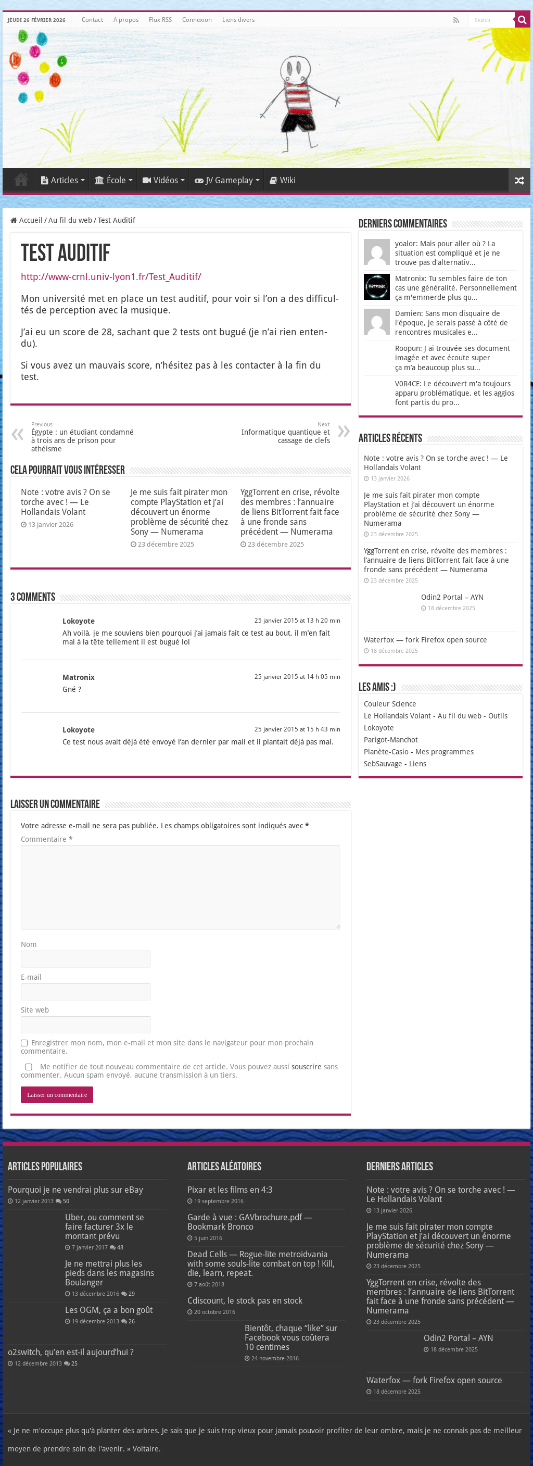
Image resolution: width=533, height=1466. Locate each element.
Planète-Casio (386, 752)
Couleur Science (390, 704)
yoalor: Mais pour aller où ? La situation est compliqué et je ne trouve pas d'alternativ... (447, 253)
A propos (125, 19)
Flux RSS (160, 19)
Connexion (197, 19)
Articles (59, 180)
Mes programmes (444, 752)
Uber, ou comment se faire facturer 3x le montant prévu (104, 1226)
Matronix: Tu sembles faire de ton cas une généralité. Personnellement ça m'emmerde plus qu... (456, 287)
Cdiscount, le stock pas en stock (244, 1301)
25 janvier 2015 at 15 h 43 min (297, 729)
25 (74, 1363)
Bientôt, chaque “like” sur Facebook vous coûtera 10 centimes (291, 1337)
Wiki (283, 180)
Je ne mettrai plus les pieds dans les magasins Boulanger (109, 1273)
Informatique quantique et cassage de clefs (276, 433)
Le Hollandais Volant (397, 716)
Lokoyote (78, 621)
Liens (417, 764)
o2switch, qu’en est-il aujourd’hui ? (71, 1352)
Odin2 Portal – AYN (452, 597)
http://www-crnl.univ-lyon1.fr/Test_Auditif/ (111, 276)
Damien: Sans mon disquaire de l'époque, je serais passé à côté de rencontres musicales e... (451, 322)
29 (132, 1294)
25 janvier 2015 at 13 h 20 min (297, 620)
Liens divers (238, 19)
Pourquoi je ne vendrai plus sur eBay (75, 1190)
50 (66, 1201)
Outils (497, 716)
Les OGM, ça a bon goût (109, 1310)
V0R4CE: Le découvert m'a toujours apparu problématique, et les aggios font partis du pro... (454, 393)
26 (132, 1321)
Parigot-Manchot (391, 740)
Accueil (21, 179)
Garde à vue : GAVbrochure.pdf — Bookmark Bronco (249, 1222)
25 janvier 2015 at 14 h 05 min (297, 676)
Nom (29, 944)
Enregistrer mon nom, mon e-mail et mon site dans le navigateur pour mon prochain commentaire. (167, 1047)
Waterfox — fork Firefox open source (425, 640)
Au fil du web (70, 220)
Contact (92, 19)
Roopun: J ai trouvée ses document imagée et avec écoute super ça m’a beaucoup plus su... (452, 358)
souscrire (306, 1067)
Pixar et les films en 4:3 (230, 1190)
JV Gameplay (224, 180)
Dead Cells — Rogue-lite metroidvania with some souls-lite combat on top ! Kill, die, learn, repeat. (261, 1263)
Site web (35, 1010)
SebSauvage (383, 764)
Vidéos (160, 180)
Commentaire (47, 839)
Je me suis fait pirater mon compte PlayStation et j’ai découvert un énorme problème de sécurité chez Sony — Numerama (179, 512)
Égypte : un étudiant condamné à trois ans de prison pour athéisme (84, 437)
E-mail (31, 977)
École (110, 180)
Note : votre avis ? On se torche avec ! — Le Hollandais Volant (65, 502)
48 (120, 1247)
